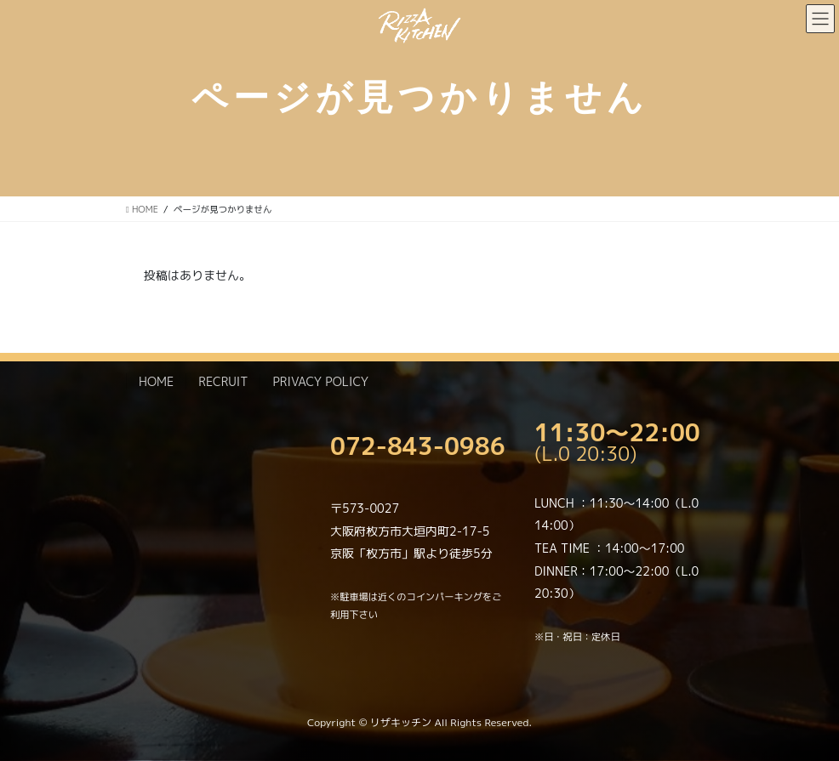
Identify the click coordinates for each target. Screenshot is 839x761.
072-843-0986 (417, 446)
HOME (156, 381)
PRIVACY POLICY (320, 381)
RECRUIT (223, 381)
